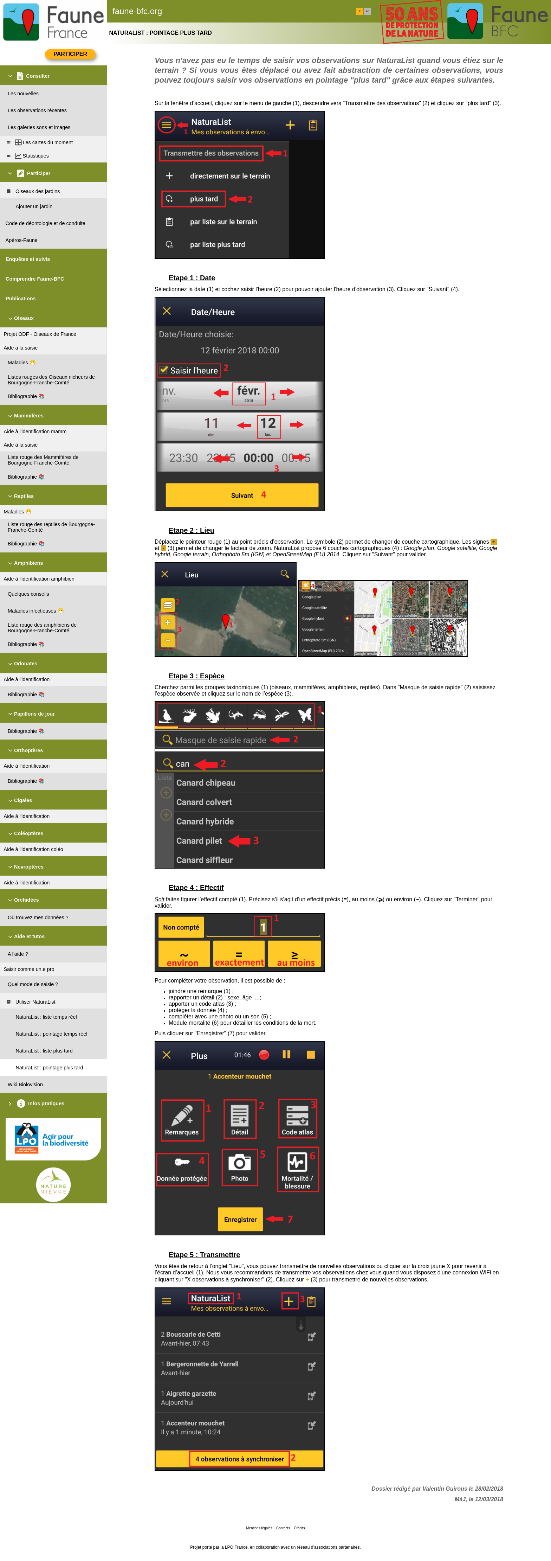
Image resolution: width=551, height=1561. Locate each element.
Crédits (299, 1528)
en (367, 11)
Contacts (283, 1528)
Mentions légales (259, 1528)
